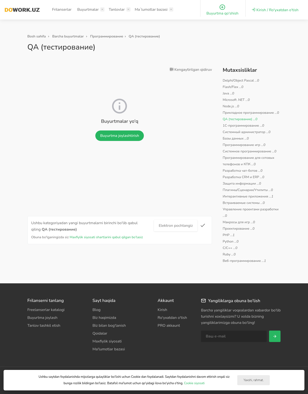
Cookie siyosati (194, 383)
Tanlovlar (117, 9)
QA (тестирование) (144, 36)
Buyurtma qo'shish (222, 10)
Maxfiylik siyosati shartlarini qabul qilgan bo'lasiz (106, 237)
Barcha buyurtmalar (68, 36)
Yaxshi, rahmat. (253, 380)
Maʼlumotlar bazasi (151, 9)
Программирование (106, 36)
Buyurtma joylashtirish (119, 135)
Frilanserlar (61, 9)
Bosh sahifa (36, 36)
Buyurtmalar (88, 9)
